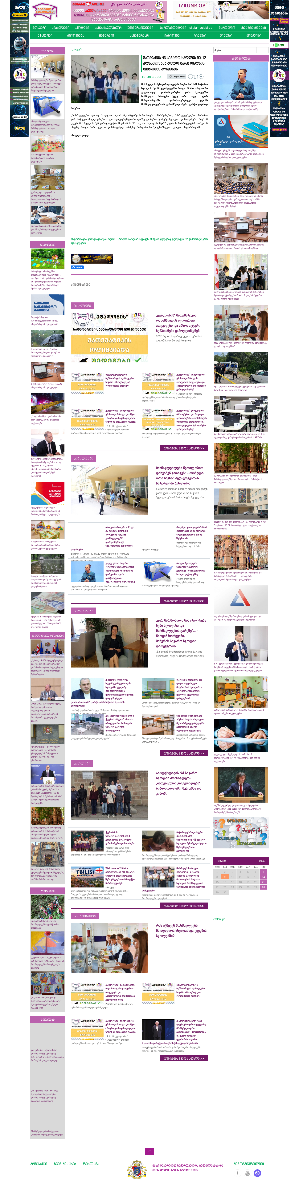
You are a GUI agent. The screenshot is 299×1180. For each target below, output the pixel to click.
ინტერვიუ (106, 35)
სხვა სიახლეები (253, 28)
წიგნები (226, 35)
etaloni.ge (219, 919)
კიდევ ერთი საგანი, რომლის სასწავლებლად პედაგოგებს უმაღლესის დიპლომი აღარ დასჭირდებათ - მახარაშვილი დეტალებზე (238, 105)
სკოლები (82, 28)
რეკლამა (91, 1164)
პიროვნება (75, 35)
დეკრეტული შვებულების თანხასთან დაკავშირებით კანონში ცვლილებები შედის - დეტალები (237, 758)
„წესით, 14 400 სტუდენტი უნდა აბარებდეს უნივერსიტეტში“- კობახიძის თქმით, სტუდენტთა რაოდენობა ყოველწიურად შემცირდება (47, 667)
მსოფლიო (227, 28)
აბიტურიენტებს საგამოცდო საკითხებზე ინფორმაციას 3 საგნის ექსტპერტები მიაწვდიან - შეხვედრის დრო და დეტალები (239, 154)
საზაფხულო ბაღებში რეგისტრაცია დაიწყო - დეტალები (43, 158)
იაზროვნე (172, 35)
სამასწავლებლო (108, 28)
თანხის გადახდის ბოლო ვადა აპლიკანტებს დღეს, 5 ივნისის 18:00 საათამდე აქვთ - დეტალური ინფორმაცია (240, 525)
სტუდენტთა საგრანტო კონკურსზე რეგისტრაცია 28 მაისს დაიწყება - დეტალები (45, 511)
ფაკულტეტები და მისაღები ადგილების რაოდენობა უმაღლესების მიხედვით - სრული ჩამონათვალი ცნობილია (45, 753)
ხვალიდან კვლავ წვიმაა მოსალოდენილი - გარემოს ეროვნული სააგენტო (45, 352)
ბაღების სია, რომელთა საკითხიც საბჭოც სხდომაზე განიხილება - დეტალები (45, 545)
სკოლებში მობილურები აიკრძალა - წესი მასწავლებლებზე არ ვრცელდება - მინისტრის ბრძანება (238, 479)
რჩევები (200, 35)
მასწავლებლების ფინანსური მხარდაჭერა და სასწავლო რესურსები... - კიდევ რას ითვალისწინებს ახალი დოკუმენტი (238, 576)
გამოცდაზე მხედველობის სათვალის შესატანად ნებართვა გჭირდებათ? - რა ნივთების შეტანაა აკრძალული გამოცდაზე (239, 295)
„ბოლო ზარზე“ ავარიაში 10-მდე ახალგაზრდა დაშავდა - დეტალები (46, 420)
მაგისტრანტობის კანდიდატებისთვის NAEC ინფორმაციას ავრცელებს (45, 320)
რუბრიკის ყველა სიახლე (184, 448)
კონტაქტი (38, 1164)
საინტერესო (139, 35)
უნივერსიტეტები (140, 28)
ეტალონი (45, 35)
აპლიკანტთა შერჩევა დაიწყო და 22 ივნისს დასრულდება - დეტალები (46, 229)
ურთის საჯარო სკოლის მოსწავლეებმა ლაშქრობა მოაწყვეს (45, 924)
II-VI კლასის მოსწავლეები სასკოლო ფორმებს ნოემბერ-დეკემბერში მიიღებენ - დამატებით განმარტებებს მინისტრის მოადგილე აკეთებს (238, 667)
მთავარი (40, 28)
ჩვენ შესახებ (65, 1164)
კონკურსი (253, 35)
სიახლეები (60, 28)
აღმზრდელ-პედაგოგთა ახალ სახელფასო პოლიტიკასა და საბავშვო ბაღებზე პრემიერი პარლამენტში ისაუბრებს (237, 809)
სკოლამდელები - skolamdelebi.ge (186, 28)
